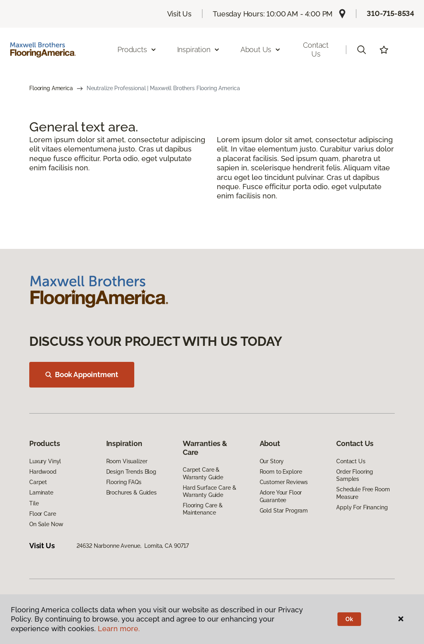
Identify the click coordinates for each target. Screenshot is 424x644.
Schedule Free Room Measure (363, 493)
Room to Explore (281, 471)
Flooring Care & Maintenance (203, 509)
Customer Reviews (284, 482)
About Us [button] (260, 49)
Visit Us (179, 14)
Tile (33, 503)
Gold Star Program (284, 510)
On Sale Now (46, 524)
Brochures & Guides (131, 492)
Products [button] (137, 49)
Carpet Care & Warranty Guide (203, 473)
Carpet (38, 482)
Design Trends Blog (131, 471)
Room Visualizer (126, 461)
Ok (349, 619)
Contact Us (316, 49)
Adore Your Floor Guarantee (281, 496)
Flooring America (51, 88)
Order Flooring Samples (354, 475)
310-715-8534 (390, 13)
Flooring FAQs (123, 482)
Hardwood (43, 471)
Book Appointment (81, 374)
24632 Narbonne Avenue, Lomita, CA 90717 (133, 546)
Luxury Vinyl (45, 461)
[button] (361, 50)
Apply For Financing (362, 507)
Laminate (41, 492)
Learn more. (119, 628)
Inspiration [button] (198, 49)
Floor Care (42, 514)
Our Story (272, 461)
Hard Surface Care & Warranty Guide (209, 491)
